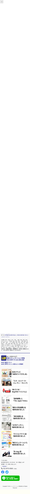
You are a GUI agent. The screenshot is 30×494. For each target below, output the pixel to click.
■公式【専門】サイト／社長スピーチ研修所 (12, 364)
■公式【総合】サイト (6, 362)
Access (4, 466)
